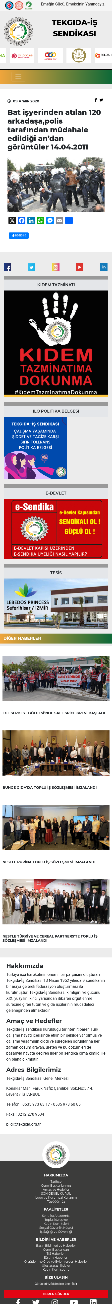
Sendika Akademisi (56, 1216)
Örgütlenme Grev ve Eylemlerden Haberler (56, 1261)
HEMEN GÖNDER (56, 1294)
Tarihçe (56, 1181)
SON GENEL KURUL (56, 1193)
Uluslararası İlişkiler (56, 1265)
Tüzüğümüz (56, 1201)
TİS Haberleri (56, 1253)
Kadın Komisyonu (56, 1269)
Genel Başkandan (56, 1249)
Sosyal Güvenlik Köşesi (56, 1228)
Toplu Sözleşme (56, 1220)
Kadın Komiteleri (56, 1224)
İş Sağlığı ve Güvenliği (56, 1231)
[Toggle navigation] (18, 77)
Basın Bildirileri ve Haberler (56, 1245)
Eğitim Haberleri (56, 1257)
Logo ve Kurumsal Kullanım (56, 1197)
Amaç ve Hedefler (56, 1189)
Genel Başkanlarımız (56, 1185)
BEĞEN (19, 235)
